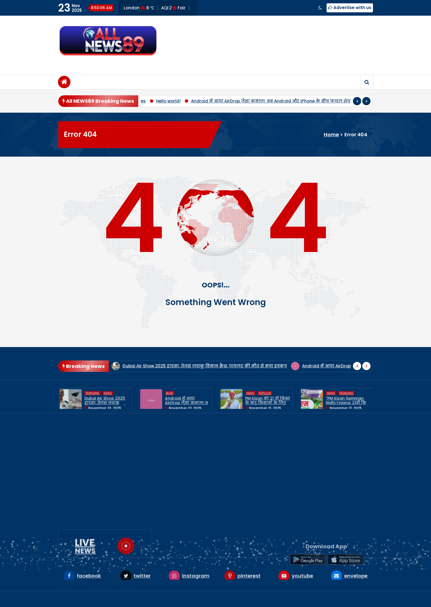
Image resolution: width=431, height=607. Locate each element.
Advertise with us (349, 7)
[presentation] (357, 103)
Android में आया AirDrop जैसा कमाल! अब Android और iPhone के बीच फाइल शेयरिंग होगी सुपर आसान (291, 103)
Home (331, 134)
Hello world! (168, 103)
